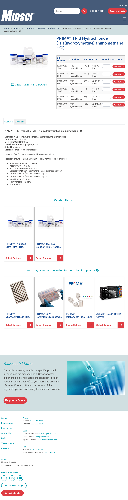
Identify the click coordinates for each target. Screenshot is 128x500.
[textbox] (67, 11)
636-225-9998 (36, 449)
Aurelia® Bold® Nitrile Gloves (108, 315)
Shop (4, 418)
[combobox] (67, 11)
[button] (126, 5)
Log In (120, 5)
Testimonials (7, 443)
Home (6, 28)
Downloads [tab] (20, 121)
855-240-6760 (50, 452)
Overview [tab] (8, 121)
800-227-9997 (97, 11)
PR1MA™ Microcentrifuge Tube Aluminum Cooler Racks (18, 315)
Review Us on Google (14, 486)
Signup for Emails (12, 493)
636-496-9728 (36, 421)
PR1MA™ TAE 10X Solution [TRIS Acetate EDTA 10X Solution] (49, 245)
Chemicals (18, 28)
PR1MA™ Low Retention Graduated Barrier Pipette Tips (48, 315)
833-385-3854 (37, 424)
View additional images (31, 84)
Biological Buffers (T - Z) (49, 28)
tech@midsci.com (42, 437)
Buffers (30, 28)
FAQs (3, 438)
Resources (6, 428)
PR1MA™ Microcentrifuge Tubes (79, 315)
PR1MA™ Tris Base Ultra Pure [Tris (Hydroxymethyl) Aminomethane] (16, 245)
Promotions (7, 423)
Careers (5, 448)
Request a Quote (117, 11)
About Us (6, 433)
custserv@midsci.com (47, 433)
